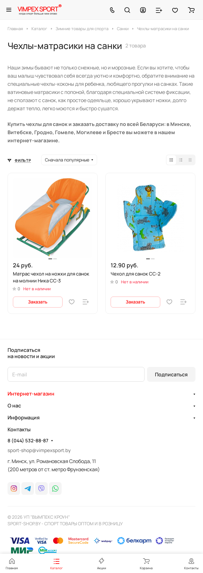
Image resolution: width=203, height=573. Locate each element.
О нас (14, 405)
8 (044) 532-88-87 (28, 441)
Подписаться (171, 374)
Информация (24, 417)
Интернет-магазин (31, 393)
